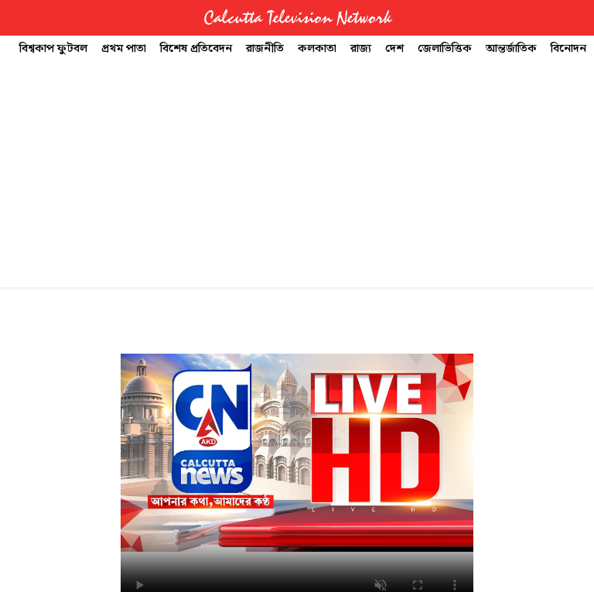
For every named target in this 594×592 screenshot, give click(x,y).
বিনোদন (568, 48)
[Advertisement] (297, 178)
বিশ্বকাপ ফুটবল (53, 48)
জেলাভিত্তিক (445, 48)
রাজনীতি (265, 48)
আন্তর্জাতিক (511, 48)
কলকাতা (317, 48)
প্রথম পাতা (123, 48)
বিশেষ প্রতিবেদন (196, 48)
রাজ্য (360, 48)
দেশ (394, 48)
